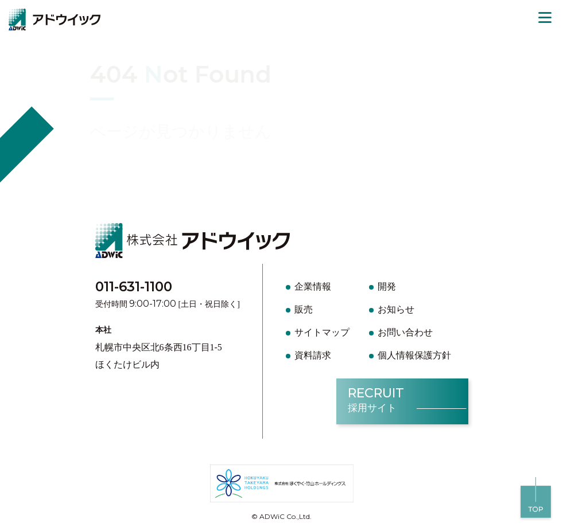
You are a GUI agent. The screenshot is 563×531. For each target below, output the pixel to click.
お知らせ (396, 309)
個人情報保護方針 (414, 355)
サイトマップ (322, 332)
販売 (303, 309)
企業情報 (312, 286)
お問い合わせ (405, 332)
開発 (387, 286)
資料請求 (312, 355)
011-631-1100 (133, 287)
